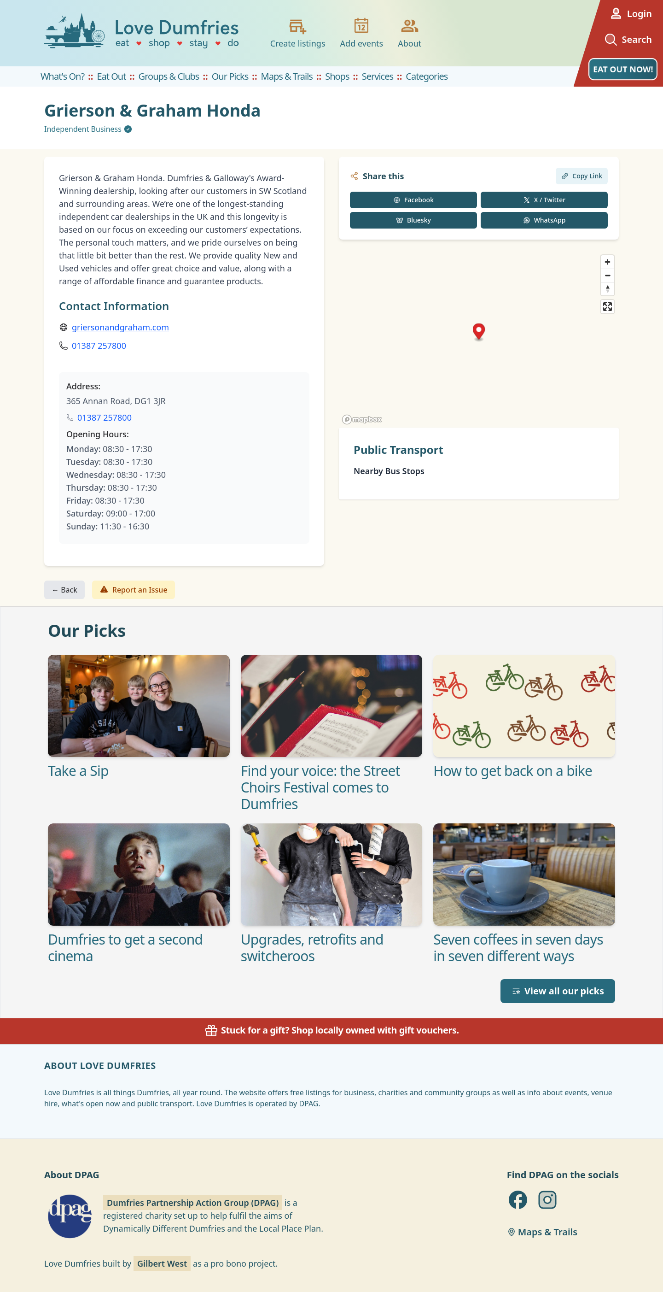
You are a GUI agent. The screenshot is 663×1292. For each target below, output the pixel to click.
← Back (64, 590)
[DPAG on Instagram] (547, 1200)
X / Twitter (544, 199)
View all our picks (558, 991)
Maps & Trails (287, 76)
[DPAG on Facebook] (518, 1200)
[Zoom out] (607, 275)
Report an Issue (133, 590)
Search (628, 39)
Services (377, 76)
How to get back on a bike (512, 771)
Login (630, 13)
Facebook (413, 199)
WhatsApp (544, 220)
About (409, 33)
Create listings (298, 33)
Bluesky (413, 220)
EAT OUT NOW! (623, 69)
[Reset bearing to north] (607, 288)
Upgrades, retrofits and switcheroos (312, 947)
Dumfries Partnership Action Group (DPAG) (193, 1202)
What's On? (62, 76)
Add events (362, 33)
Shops (337, 76)
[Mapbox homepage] (362, 419)
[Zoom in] (607, 262)
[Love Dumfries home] (142, 33)
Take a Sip (78, 771)
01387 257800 (99, 345)
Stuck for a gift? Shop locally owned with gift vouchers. (331, 1030)
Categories (427, 76)
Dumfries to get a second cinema (125, 947)
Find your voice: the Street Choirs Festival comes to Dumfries (320, 787)
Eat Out (111, 76)
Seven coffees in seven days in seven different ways (518, 947)
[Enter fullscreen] (607, 306)
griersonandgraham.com (120, 327)
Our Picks (230, 76)
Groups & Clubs (169, 76)
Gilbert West (162, 1263)
